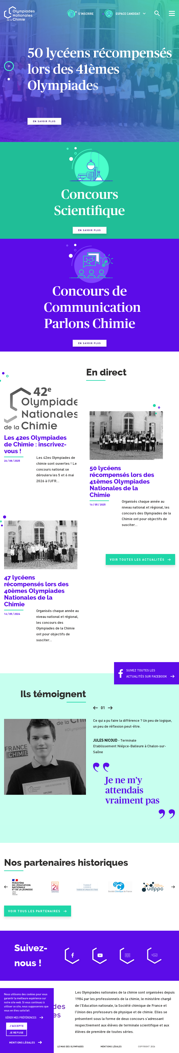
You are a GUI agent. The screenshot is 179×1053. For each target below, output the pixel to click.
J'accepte (17, 1025)
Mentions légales (22, 1042)
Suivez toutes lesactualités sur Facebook (141, 677)
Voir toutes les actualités (139, 564)
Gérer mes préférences (20, 1017)
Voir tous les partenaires (37, 915)
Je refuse (16, 1032)
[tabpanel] (89, 85)
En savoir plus (44, 121)
